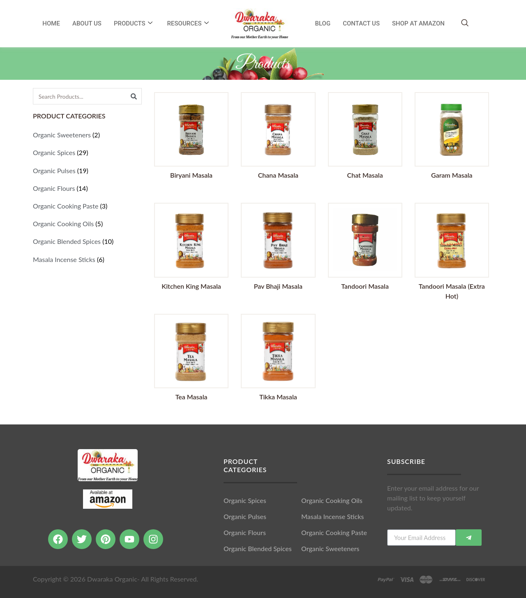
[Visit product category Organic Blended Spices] (87, 241)
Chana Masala (278, 175)
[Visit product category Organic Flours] (87, 188)
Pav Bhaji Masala (278, 286)
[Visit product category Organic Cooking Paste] (87, 206)
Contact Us (361, 23)
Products (133, 23)
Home (51, 23)
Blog (323, 23)
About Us (87, 23)
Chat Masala (365, 175)
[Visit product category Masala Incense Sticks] (87, 259)
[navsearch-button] (464, 23)
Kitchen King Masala (191, 286)
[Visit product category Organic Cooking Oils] (87, 223)
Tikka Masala (278, 397)
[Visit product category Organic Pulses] (87, 170)
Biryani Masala (191, 175)
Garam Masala (452, 175)
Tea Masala (191, 397)
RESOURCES (188, 23)
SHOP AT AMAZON (418, 23)
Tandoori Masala (365, 286)
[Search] (133, 96)
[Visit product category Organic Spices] (87, 152)
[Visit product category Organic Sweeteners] (87, 134)
